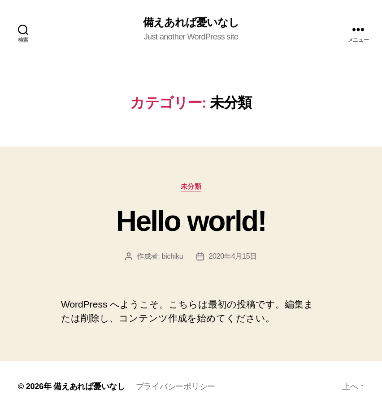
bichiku (172, 256)
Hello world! (191, 221)
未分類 (191, 186)
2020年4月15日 (232, 256)
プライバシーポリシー (175, 386)
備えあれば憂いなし (191, 22)
